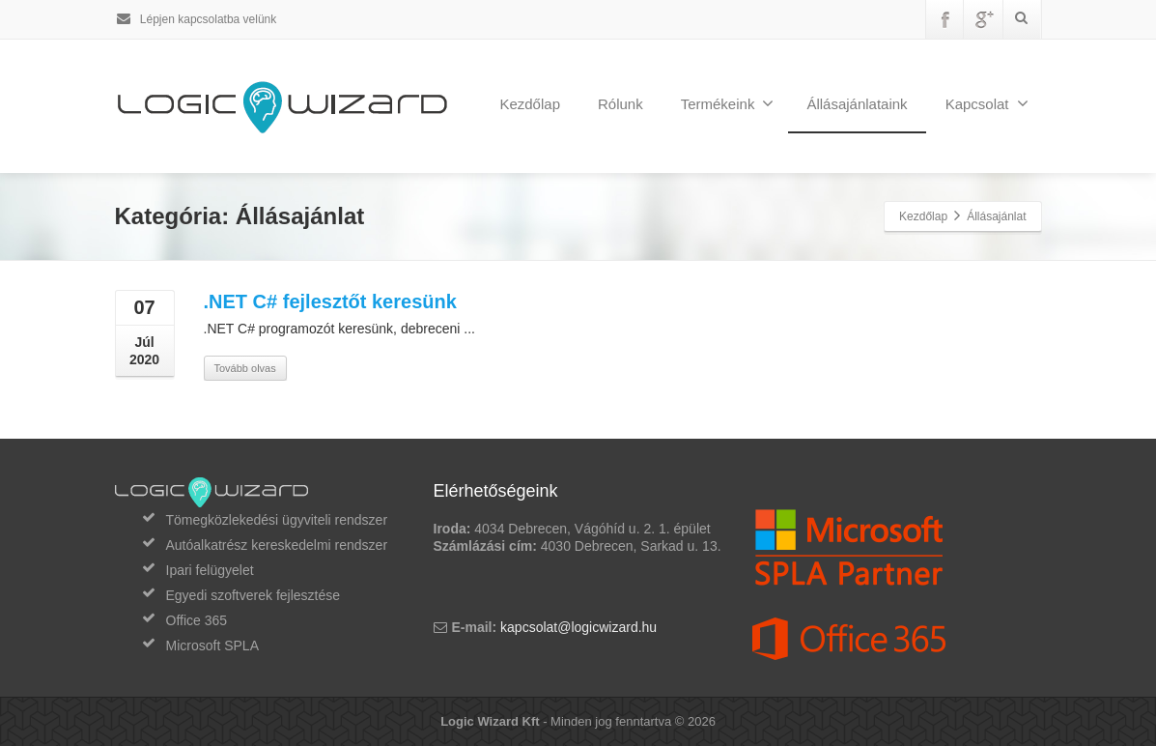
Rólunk (620, 104)
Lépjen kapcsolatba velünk (196, 19)
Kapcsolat (987, 103)
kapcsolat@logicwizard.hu (578, 627)
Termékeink (728, 103)
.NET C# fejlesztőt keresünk (330, 301)
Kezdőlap (529, 104)
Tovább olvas (245, 368)
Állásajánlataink (856, 104)
